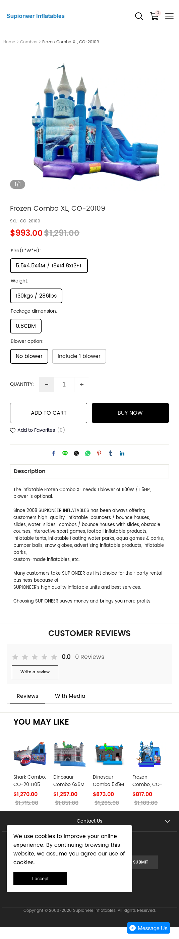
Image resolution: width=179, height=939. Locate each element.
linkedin (122, 464)
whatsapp (87, 464)
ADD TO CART (49, 424)
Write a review (35, 684)
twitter (76, 464)
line (65, 464)
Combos (28, 42)
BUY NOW (130, 424)
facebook (53, 464)
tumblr (110, 464)
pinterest (99, 464)
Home (9, 42)
